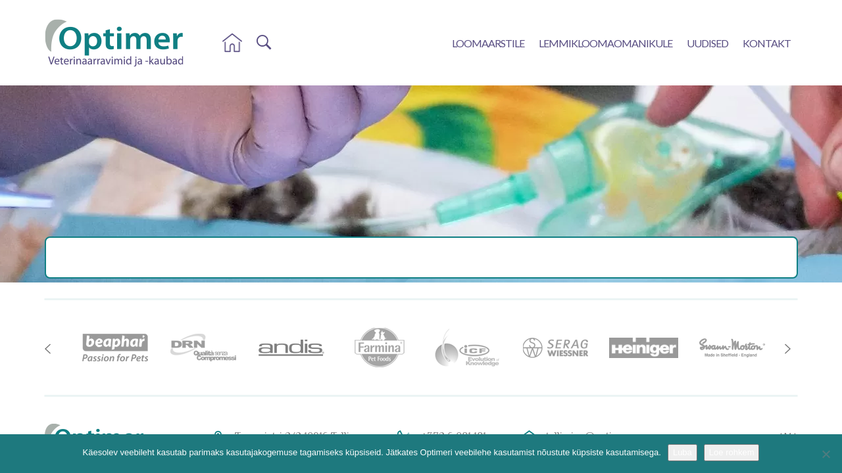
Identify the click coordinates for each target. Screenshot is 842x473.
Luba (682, 452)
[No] (825, 454)
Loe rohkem (732, 452)
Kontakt (767, 43)
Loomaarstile (488, 43)
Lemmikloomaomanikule (605, 43)
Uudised (707, 43)
